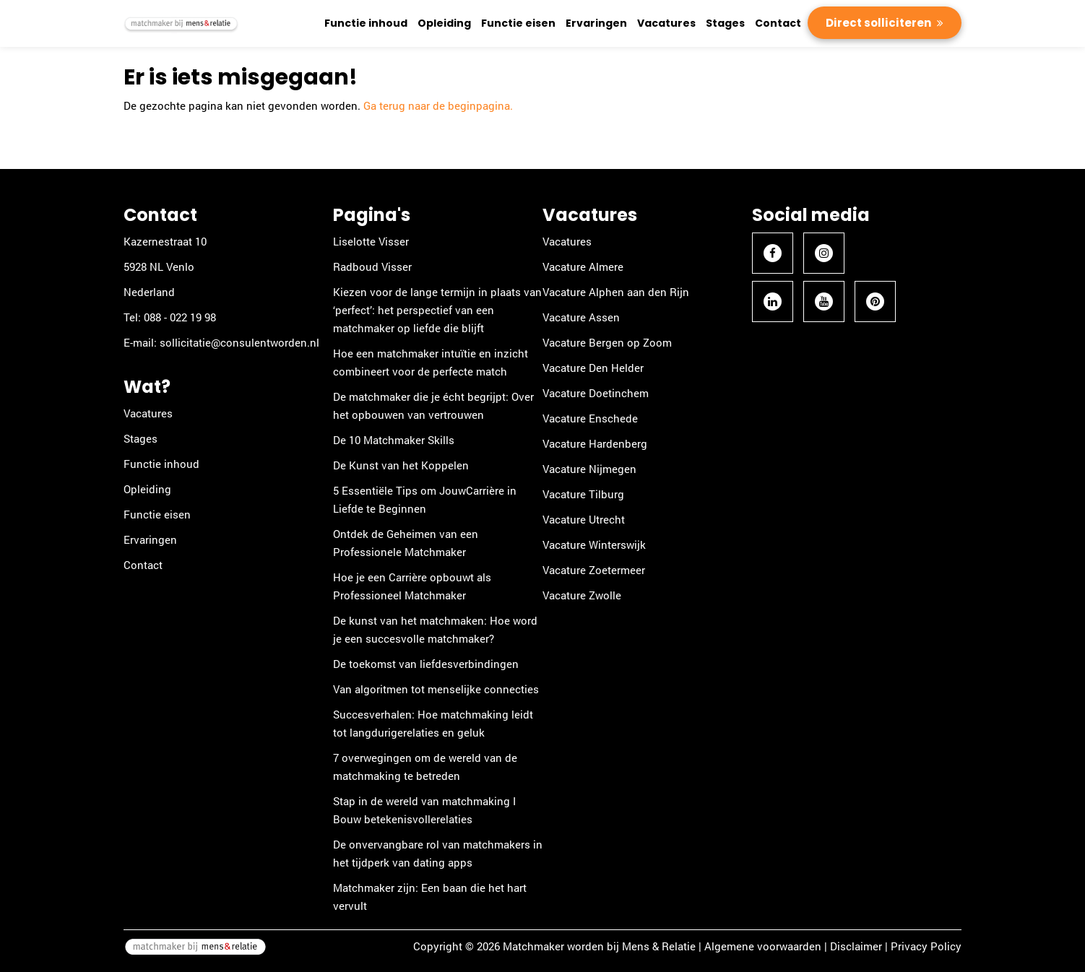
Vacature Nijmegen (589, 468)
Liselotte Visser (371, 241)
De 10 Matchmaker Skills (393, 440)
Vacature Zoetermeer (593, 570)
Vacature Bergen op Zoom (607, 342)
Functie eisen (518, 23)
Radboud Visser (372, 266)
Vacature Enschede (590, 418)
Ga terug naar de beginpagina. (438, 105)
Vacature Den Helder (593, 367)
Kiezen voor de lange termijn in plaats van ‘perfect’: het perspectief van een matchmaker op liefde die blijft (437, 310)
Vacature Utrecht (583, 519)
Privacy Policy (926, 946)
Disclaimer (856, 946)
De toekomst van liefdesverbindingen (426, 663)
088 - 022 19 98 (180, 317)
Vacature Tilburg (583, 494)
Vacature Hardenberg (594, 443)
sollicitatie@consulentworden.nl (239, 342)
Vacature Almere (582, 266)
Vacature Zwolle (581, 595)
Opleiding (444, 23)
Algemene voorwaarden (762, 946)
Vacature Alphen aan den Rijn (615, 292)
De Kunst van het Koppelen (401, 465)
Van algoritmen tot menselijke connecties (436, 689)
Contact (778, 23)
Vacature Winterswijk (594, 544)
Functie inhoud (365, 23)
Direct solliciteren (879, 22)
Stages (725, 23)
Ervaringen (596, 23)
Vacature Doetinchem (595, 393)
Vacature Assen (581, 317)
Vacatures (666, 23)
